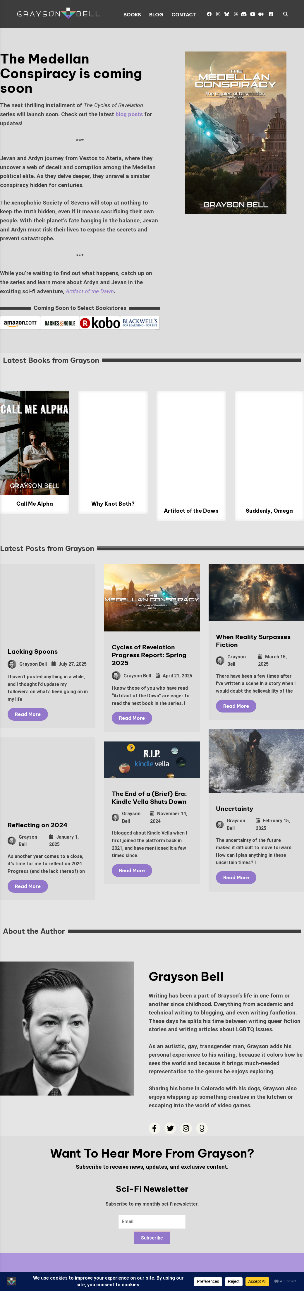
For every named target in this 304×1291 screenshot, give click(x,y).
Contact (183, 14)
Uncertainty (231, 810)
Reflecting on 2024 (38, 826)
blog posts (129, 114)
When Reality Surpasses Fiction (249, 641)
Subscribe (152, 1238)
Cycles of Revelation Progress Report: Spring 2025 (147, 655)
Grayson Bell (27, 664)
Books (132, 14)
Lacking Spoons (33, 651)
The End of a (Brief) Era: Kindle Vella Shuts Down (147, 801)
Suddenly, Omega (269, 510)
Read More (28, 714)
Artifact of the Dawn (191, 510)
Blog (156, 14)
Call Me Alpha (34, 503)
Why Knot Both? (113, 503)
